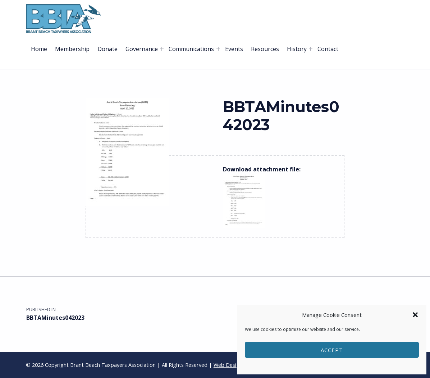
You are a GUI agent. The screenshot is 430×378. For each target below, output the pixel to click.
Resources (265, 49)
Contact (327, 49)
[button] (415, 314)
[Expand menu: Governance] (162, 49)
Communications (191, 49)
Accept (332, 350)
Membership (72, 49)
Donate (107, 49)
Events (234, 49)
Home (39, 49)
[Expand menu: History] (310, 49)
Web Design (228, 364)
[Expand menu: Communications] (218, 49)
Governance (141, 49)
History (297, 49)
